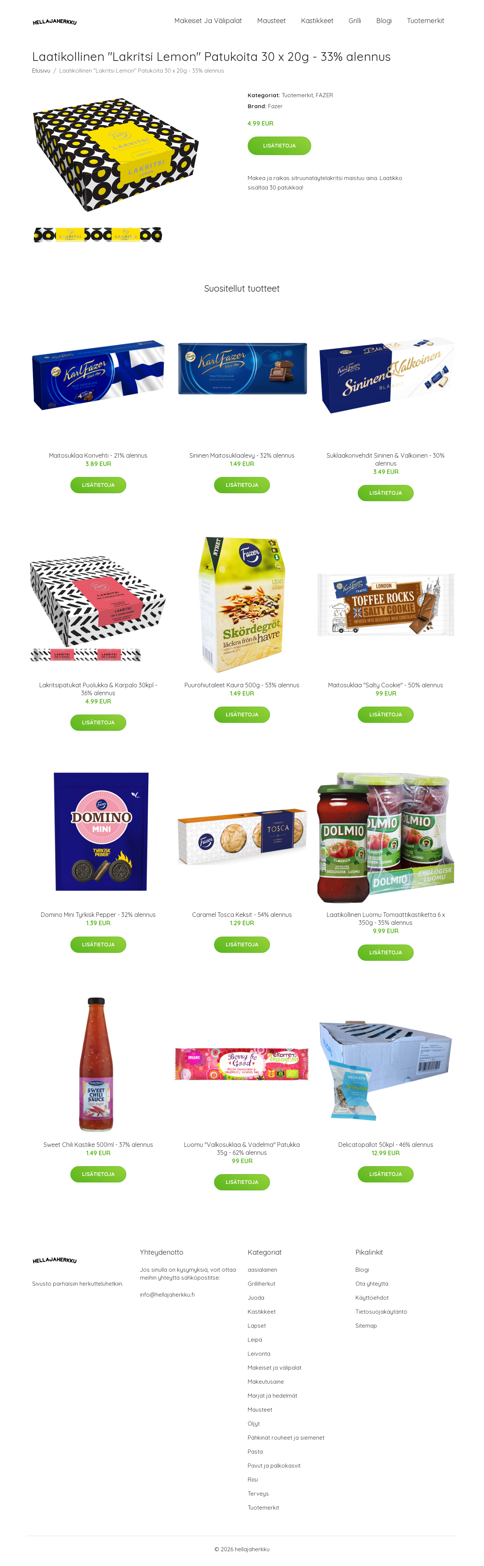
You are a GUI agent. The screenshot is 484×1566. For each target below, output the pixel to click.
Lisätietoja (279, 149)
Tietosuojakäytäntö (381, 1315)
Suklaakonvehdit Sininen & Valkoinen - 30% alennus (386, 463)
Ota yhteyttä (371, 1287)
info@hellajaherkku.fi (167, 1298)
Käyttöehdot (372, 1301)
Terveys (258, 1497)
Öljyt (254, 1427)
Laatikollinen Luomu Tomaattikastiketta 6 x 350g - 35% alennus (386, 923)
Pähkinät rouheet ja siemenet (286, 1441)
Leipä (255, 1343)
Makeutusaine (266, 1385)
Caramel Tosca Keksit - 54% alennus (242, 919)
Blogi (384, 22)
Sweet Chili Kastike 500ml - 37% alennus (98, 1148)
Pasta (255, 1455)
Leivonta (259, 1357)
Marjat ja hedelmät (272, 1399)
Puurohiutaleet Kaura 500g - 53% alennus (242, 689)
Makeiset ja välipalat (208, 22)
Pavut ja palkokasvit (274, 1469)
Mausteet (271, 22)
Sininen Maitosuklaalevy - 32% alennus (242, 459)
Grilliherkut (261, 1287)
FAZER (324, 99)
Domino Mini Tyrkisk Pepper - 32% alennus (98, 919)
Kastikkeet (317, 22)
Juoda (256, 1301)
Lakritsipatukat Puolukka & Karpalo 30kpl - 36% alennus (98, 693)
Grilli (355, 22)
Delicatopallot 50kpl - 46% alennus (385, 1148)
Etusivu (41, 74)
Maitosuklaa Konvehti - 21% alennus (98, 459)
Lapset (257, 1329)
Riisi (253, 1483)
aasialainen (262, 1273)
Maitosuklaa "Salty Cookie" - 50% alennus (385, 689)
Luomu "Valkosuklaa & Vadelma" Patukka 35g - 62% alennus (242, 1152)
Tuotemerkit (425, 22)
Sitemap (366, 1329)
